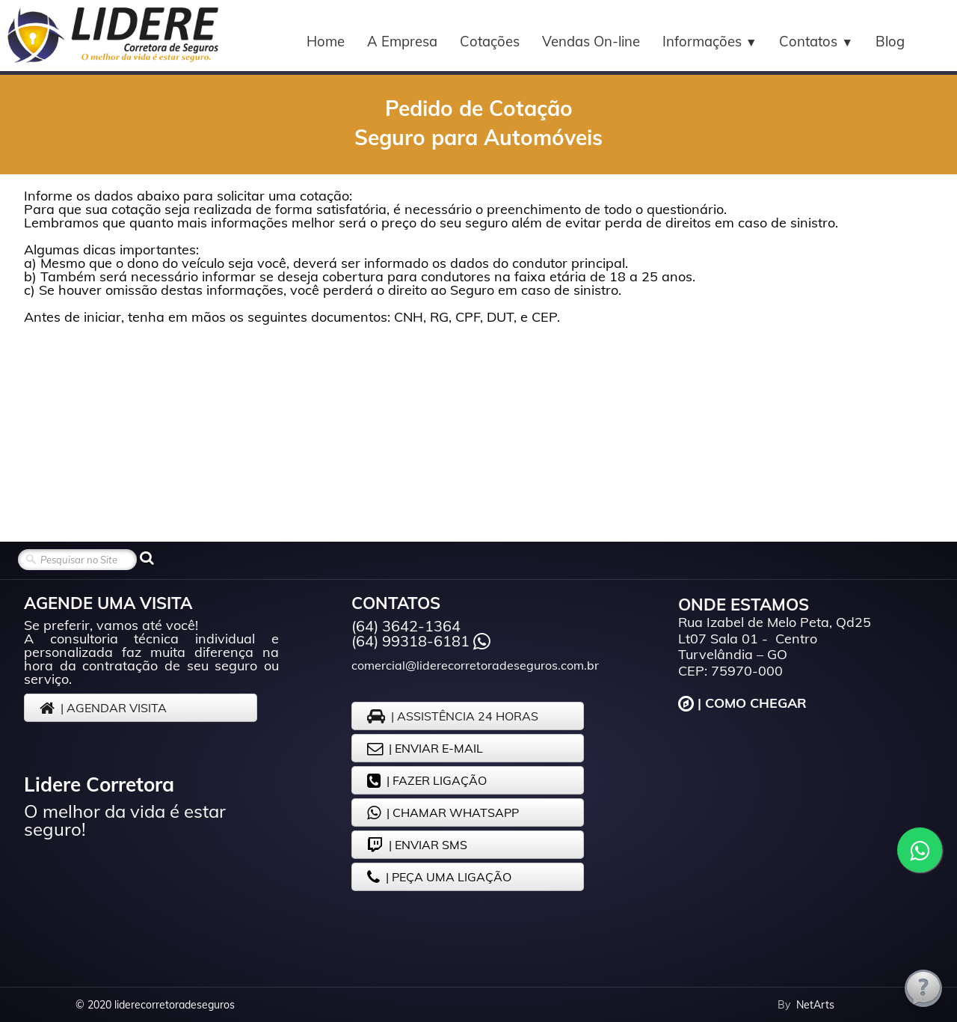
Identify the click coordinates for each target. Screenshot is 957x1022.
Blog (890, 41)
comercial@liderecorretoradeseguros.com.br (475, 665)
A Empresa (402, 41)
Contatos (816, 41)
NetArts (815, 1005)
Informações (709, 41)
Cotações (490, 41)
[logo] (112, 35)
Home (326, 41)
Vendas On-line (591, 41)
